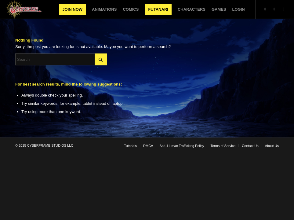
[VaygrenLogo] (24, 9)
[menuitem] (72, 9)
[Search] (61, 59)
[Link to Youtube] (274, 9)
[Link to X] (265, 9)
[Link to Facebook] (283, 9)
